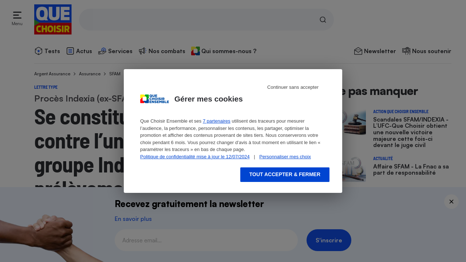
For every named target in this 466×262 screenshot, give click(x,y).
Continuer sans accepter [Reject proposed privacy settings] (293, 87)
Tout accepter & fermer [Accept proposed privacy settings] (284, 174)
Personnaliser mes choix (285, 156)
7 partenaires (216, 121)
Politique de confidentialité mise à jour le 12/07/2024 (195, 156)
